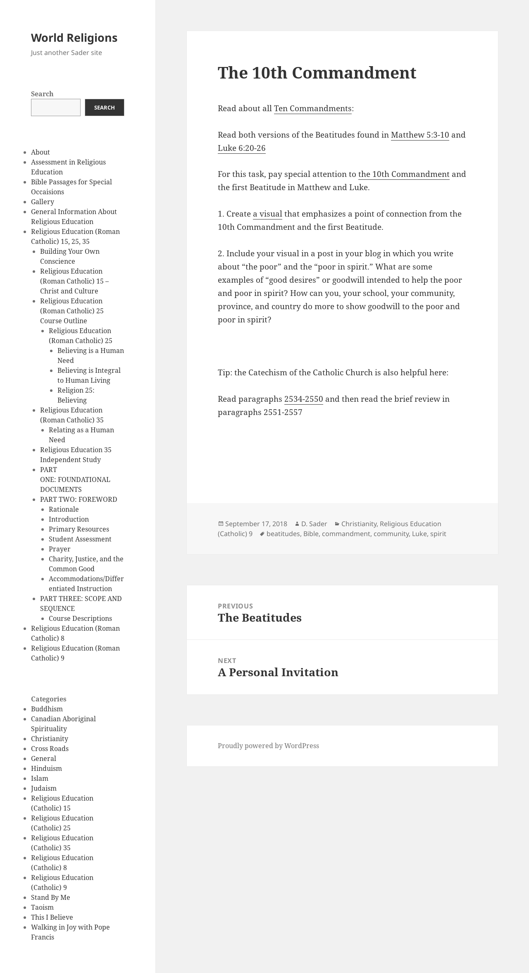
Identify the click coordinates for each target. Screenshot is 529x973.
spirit (438, 533)
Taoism (42, 907)
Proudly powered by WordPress (268, 745)
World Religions (74, 37)
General (43, 758)
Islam (39, 778)
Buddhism (47, 708)
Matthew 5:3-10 (420, 134)
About (40, 152)
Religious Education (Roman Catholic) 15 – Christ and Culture (74, 281)
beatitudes (283, 533)
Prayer (60, 548)
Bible (311, 533)
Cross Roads (50, 748)
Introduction (69, 519)
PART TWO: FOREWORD (78, 499)
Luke (419, 533)
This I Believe (52, 917)
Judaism (44, 788)
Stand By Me (50, 897)
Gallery (42, 201)
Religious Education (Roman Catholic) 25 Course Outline (72, 310)
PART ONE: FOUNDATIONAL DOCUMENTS (75, 479)
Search (42, 93)
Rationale (64, 509)
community (391, 533)
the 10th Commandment (404, 174)
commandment (346, 533)
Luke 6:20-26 (242, 148)
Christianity (49, 738)
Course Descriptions (80, 618)
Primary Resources (79, 529)
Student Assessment (80, 539)
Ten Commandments (313, 108)
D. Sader (314, 523)
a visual (267, 213)
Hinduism (46, 768)
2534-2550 (303, 398)
